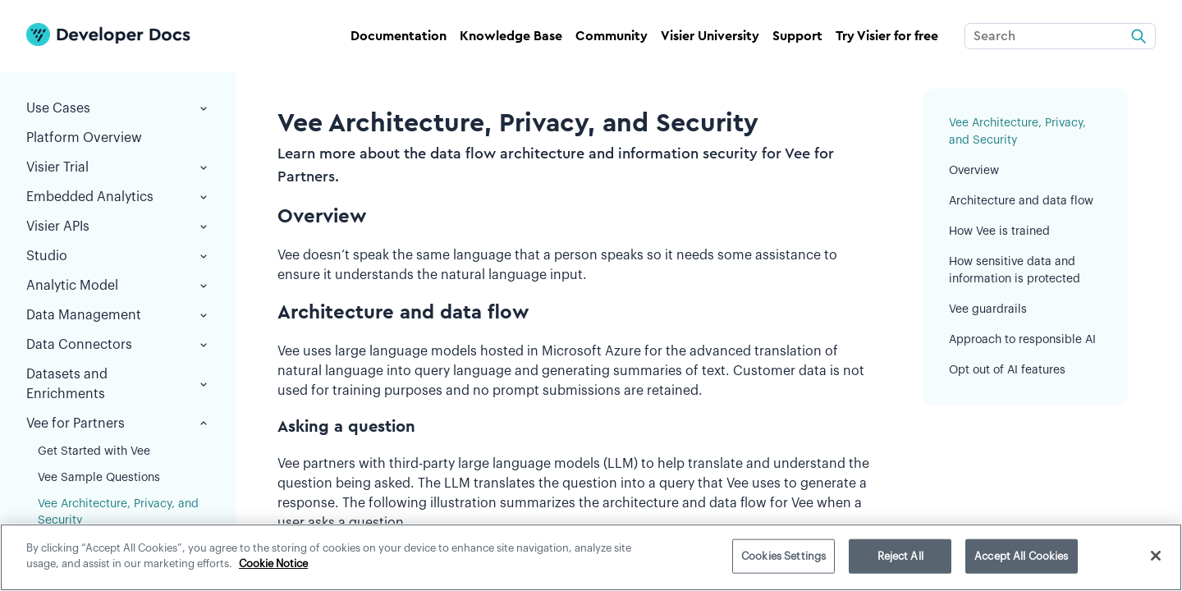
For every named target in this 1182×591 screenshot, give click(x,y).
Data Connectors (118, 344)
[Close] (1156, 556)
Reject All (900, 556)
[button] (203, 167)
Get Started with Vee (94, 451)
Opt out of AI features (1007, 370)
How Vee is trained (999, 231)
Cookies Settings (783, 556)
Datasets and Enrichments (118, 384)
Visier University (710, 36)
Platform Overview (84, 137)
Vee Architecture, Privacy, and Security (118, 512)
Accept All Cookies (1021, 556)
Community (611, 36)
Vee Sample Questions (99, 477)
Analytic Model (118, 285)
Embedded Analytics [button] (118, 197)
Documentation (398, 36)
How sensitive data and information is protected (1014, 270)
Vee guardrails (988, 309)
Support (797, 36)
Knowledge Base (511, 36)
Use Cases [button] (118, 108)
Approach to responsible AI (1022, 340)
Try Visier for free (887, 36)
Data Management (118, 315)
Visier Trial (118, 167)
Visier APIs (118, 226)
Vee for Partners (118, 423)
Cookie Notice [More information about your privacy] (273, 563)
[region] (591, 557)
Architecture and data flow (1021, 201)
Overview (974, 170)
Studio (118, 256)
